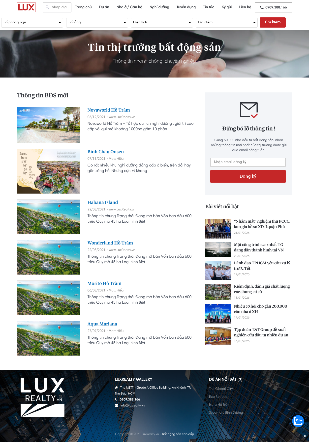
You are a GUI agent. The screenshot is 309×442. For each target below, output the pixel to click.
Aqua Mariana (102, 324)
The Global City (221, 389)
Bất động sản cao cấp (178, 434)
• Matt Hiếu (115, 159)
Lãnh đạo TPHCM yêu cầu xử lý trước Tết (262, 266)
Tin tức (208, 7)
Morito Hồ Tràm (105, 283)
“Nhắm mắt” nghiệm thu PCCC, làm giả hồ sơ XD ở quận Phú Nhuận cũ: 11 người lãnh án (262, 225)
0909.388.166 (273, 7)
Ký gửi (227, 7)
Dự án (104, 7)
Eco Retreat (218, 397)
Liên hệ (245, 7)
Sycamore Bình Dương (226, 413)
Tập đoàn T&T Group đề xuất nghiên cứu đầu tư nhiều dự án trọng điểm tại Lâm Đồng (261, 333)
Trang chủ (83, 7)
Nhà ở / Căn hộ (129, 7)
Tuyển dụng (186, 7)
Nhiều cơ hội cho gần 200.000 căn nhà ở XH (260, 309)
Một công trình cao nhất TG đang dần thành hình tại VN (258, 247)
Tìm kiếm (273, 22)
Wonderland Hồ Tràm (110, 243)
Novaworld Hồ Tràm (109, 110)
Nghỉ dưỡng (159, 7)
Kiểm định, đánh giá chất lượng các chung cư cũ (262, 289)
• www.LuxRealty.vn (120, 117)
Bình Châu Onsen (106, 152)
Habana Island (103, 203)
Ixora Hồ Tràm (219, 405)
